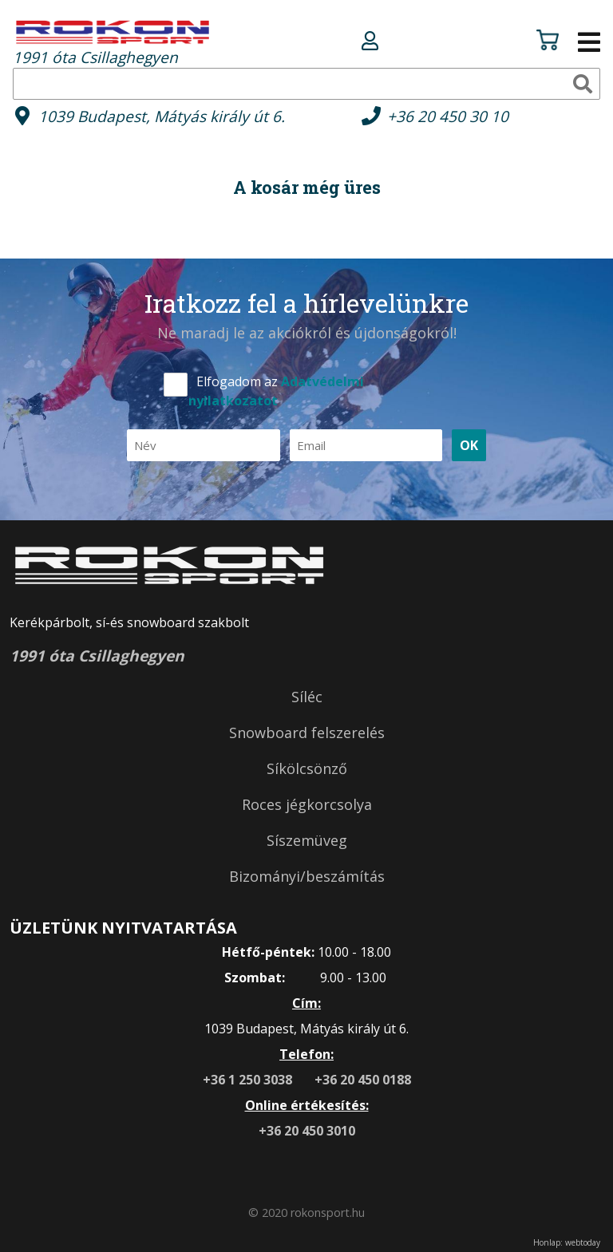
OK (469, 445)
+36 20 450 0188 (362, 1079)
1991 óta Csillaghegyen (112, 42)
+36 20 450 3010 (307, 1130)
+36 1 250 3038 (249, 1079)
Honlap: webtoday (566, 1242)
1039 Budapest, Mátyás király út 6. (161, 116)
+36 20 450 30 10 (447, 116)
